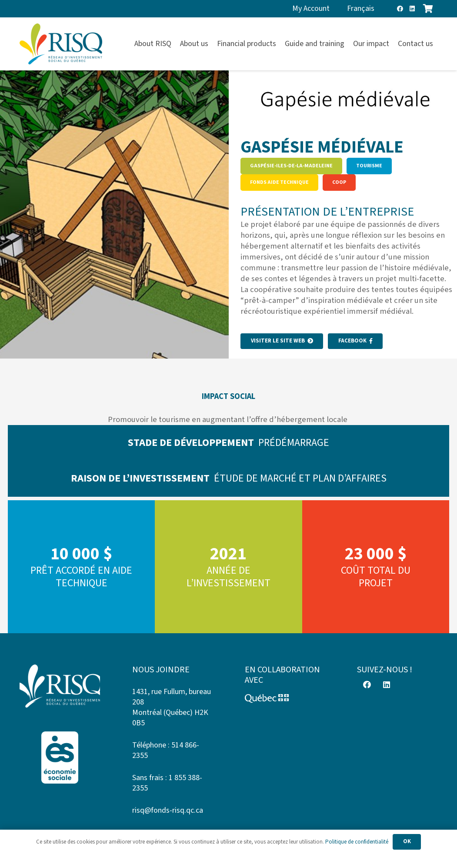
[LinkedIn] (412, 9)
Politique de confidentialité (356, 842)
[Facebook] (400, 9)
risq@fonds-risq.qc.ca (167, 810)
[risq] (61, 44)
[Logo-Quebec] (285, 698)
